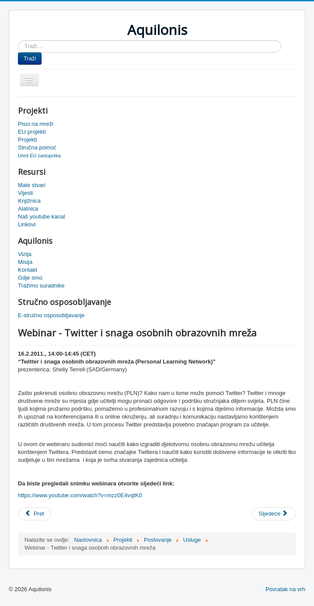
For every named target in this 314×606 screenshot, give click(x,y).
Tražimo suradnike (41, 285)
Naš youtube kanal (41, 216)
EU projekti (32, 131)
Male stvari (31, 185)
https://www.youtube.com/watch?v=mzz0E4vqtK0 (80, 495)
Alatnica (28, 208)
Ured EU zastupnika (39, 155)
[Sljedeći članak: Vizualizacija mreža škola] (274, 513)
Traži (30, 58)
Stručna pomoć (37, 147)
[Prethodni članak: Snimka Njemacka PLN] (34, 513)
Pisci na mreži (35, 124)
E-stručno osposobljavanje (51, 315)
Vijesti (25, 193)
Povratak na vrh (285, 589)
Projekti (27, 139)
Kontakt (27, 270)
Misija (25, 262)
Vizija (24, 254)
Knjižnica (29, 200)
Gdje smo (30, 277)
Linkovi (26, 224)
